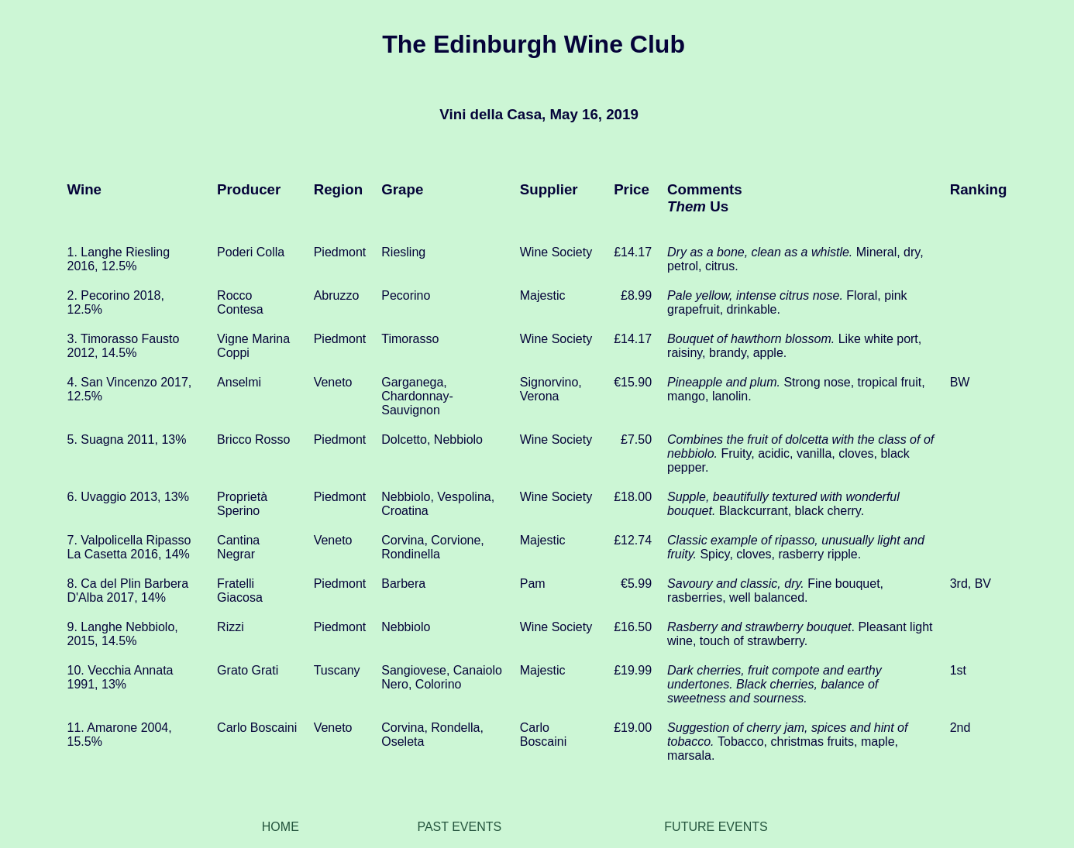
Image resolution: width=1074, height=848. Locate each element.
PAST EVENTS (459, 826)
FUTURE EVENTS (715, 826)
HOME (280, 826)
